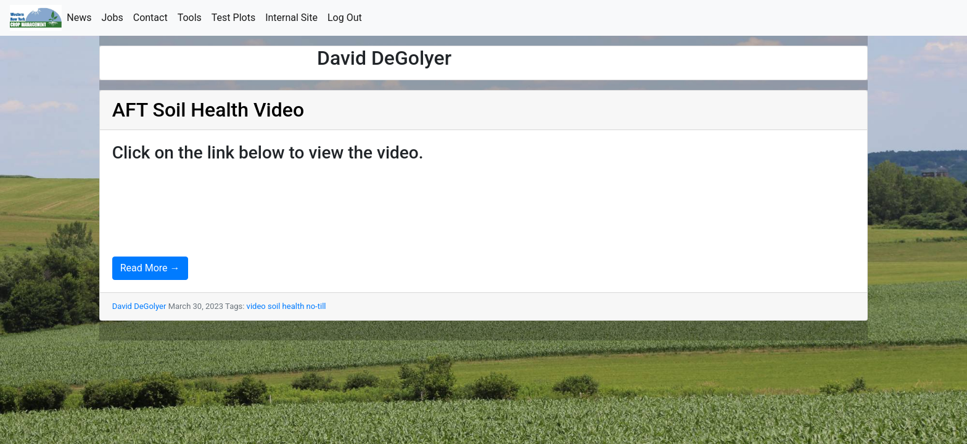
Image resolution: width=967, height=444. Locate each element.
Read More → (150, 268)
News (81, 16)
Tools (192, 16)
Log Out (347, 16)
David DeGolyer (139, 306)
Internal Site (294, 16)
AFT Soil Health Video (208, 109)
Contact (153, 16)
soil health (286, 306)
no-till (316, 306)
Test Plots (236, 16)
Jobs (115, 16)
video (256, 306)
